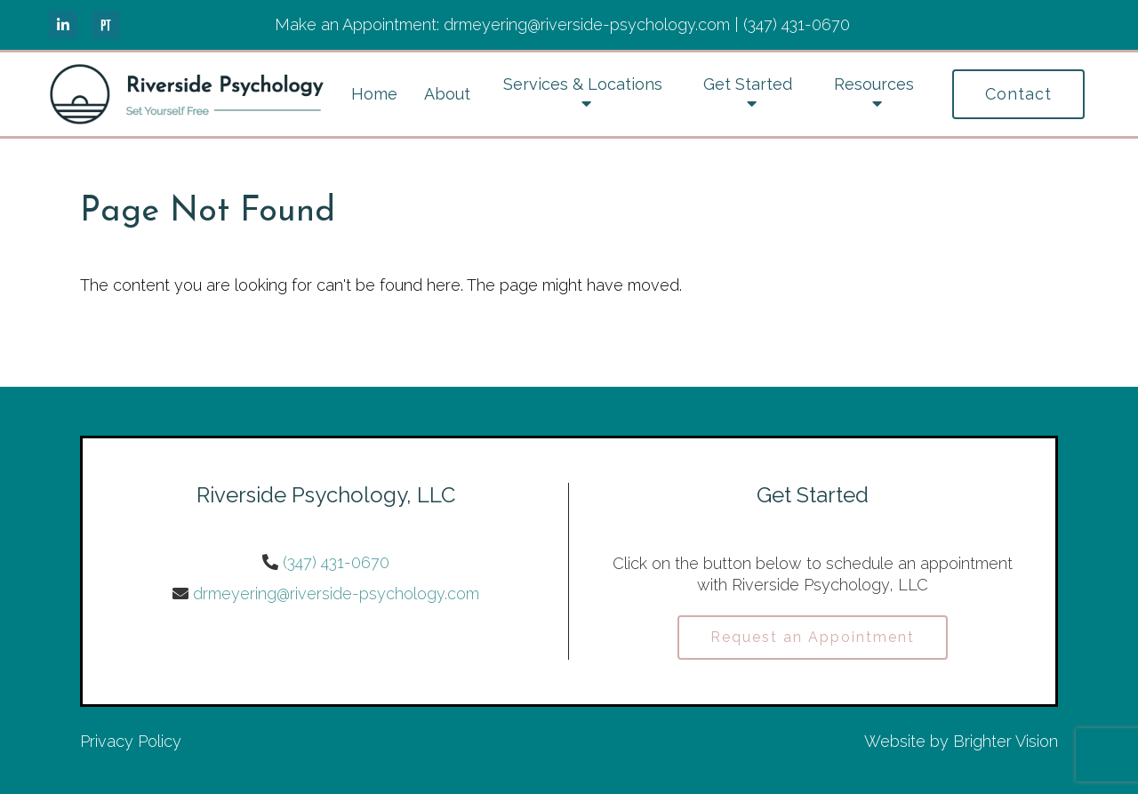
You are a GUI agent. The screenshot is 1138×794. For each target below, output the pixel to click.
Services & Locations (582, 84)
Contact (1018, 93)
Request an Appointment (812, 637)
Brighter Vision (1005, 741)
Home (374, 93)
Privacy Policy (130, 741)
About (447, 93)
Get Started (747, 84)
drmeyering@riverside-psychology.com (336, 593)
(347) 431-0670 (336, 562)
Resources (874, 84)
